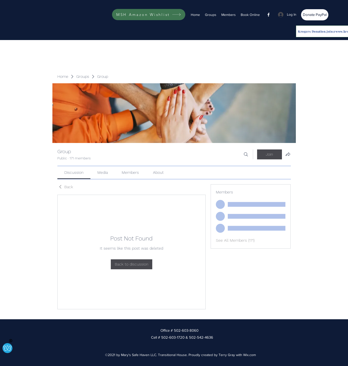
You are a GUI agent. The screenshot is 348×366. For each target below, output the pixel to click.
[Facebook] (268, 14)
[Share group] (288, 154)
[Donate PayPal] (314, 14)
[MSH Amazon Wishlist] (148, 14)
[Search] (246, 154)
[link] (73, 172)
